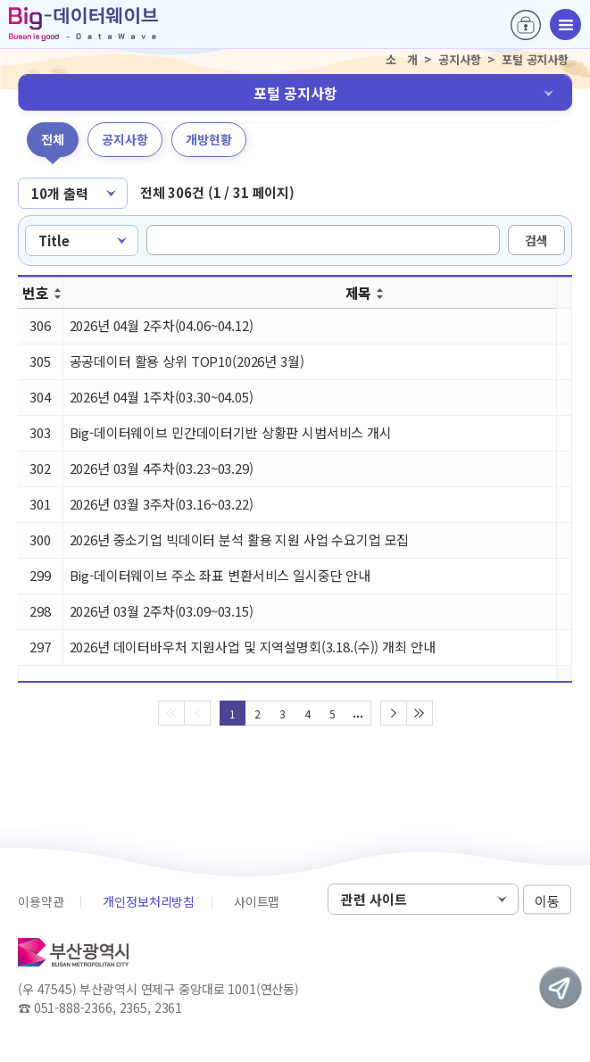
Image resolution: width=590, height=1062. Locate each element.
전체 (52, 139)
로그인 (526, 25)
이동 (547, 900)
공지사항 (125, 139)
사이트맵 (256, 901)
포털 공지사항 (295, 93)
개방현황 (209, 139)
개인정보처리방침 (149, 901)
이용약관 (40, 901)
